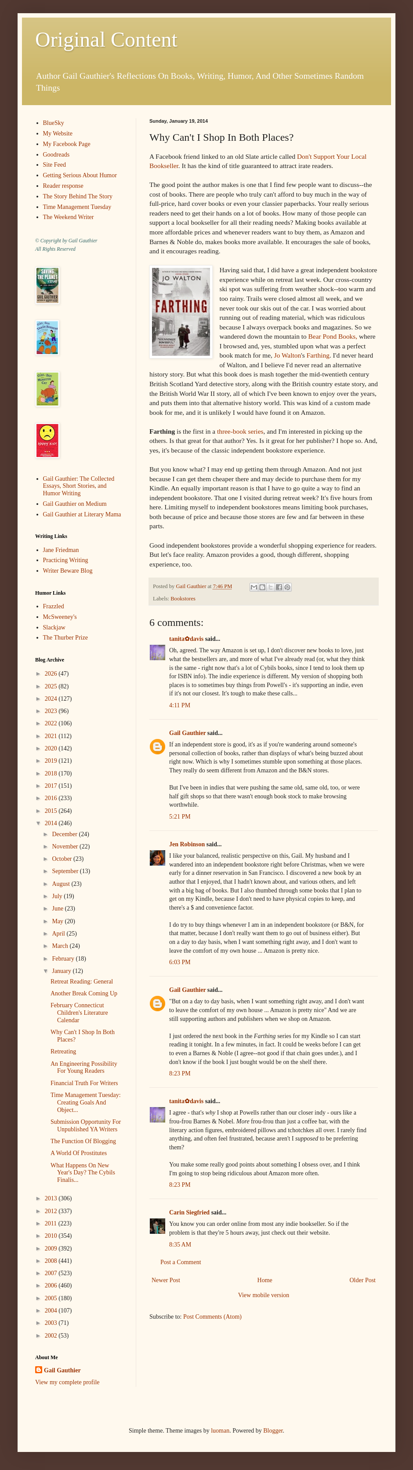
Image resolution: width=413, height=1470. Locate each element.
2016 (52, 798)
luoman (220, 1430)
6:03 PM (180, 962)
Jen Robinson (187, 844)
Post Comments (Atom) (212, 1316)
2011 (51, 1223)
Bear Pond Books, (333, 336)
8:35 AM (180, 1244)
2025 (52, 686)
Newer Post (166, 1280)
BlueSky (53, 123)
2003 (52, 1323)
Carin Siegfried (189, 1212)
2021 (52, 736)
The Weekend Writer (68, 217)
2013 (52, 1198)
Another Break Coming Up (84, 993)
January (62, 971)
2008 (52, 1261)
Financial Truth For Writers (84, 1083)
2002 (52, 1335)
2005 (52, 1298)
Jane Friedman (61, 550)
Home (264, 1280)
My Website (57, 133)
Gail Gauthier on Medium (75, 504)
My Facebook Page (67, 144)
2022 (52, 723)
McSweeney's (60, 617)
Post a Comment (180, 1262)
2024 (52, 698)
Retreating (63, 1051)
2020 (52, 748)
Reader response (63, 186)
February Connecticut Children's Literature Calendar (79, 1013)
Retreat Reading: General (82, 981)
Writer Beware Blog (68, 570)
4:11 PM (179, 705)
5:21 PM (180, 816)
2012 (52, 1211)
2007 (52, 1273)
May (58, 921)
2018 (52, 773)
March (60, 946)
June (58, 908)
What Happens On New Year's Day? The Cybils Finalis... (83, 1173)
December (65, 834)
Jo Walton (287, 355)
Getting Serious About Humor (80, 175)
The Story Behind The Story (77, 196)
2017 (52, 786)
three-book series (240, 431)
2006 (52, 1285)
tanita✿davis (186, 639)
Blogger (273, 1430)
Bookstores (183, 599)
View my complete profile (67, 1382)
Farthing (318, 355)
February (64, 958)
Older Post (363, 1280)
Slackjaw (54, 627)
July (58, 896)
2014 (52, 823)
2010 (52, 1235)
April (59, 933)
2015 (52, 811)
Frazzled (53, 606)
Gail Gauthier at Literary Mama (82, 514)
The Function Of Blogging (83, 1141)
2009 (52, 1248)
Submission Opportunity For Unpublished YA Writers (86, 1126)
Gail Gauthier (187, 733)
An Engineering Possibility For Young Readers (84, 1067)
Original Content (106, 39)
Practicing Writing (65, 560)
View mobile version (264, 1295)
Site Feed (54, 164)
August (61, 884)
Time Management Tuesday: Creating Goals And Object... (86, 1102)
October (62, 859)
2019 (52, 760)
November (66, 846)
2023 (52, 711)
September (66, 871)
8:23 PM (180, 1073)
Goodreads (56, 154)
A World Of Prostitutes (79, 1153)
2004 (52, 1310)
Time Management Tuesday (77, 207)
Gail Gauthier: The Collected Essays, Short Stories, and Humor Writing (79, 486)
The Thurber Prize (65, 637)
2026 (52, 673)
